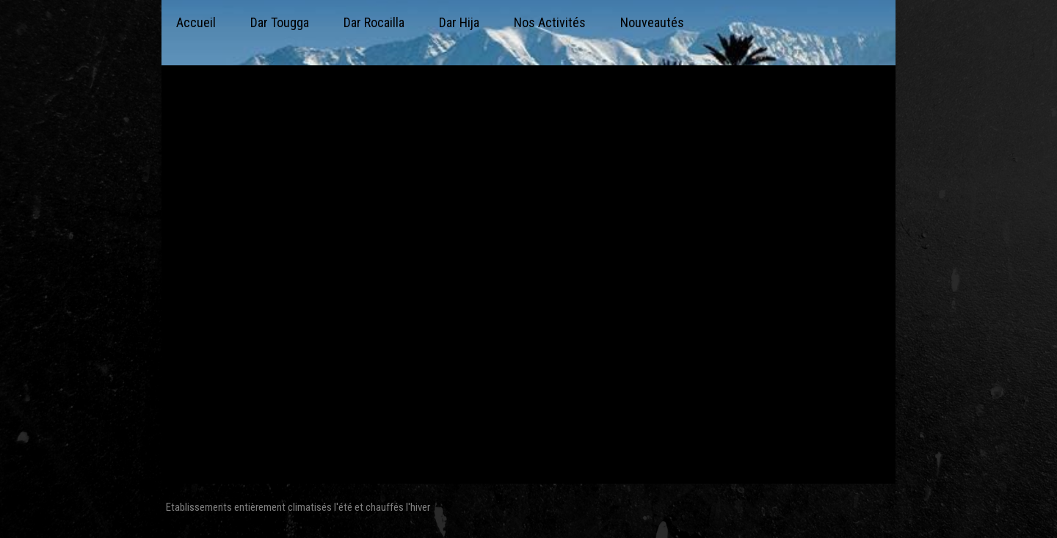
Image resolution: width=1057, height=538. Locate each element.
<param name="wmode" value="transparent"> (528, 278)
